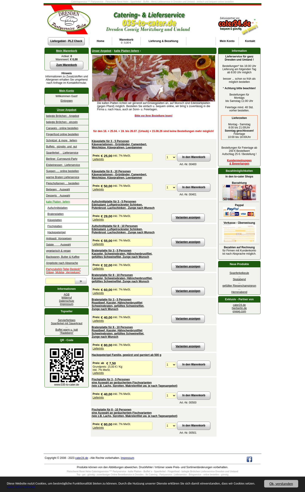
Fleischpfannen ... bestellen (62, 183)
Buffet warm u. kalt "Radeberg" (66, 331)
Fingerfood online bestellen (62, 134)
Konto (227, 41)
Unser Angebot (66, 109)
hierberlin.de (239, 308)
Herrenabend (239, 292)
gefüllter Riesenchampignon (239, 285)
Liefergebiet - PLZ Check (66, 41)
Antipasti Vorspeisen (58, 238)
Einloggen (67, 100)
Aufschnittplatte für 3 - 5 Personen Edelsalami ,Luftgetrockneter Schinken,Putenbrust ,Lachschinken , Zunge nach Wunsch (123, 204)
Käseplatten (54, 220)
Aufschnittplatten (57, 207)
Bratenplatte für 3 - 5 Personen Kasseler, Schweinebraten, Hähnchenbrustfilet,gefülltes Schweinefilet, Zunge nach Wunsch (122, 253)
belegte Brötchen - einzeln (62, 122)
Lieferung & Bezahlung (163, 41)
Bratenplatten (55, 214)
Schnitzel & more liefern (61, 140)
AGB (66, 294)
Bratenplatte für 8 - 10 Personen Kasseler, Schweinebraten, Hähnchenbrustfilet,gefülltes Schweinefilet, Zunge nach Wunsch (122, 278)
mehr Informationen (49, 487)
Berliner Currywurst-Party (61, 158)
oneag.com (239, 311)
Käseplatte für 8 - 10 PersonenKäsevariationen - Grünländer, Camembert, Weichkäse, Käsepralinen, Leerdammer (119, 174)
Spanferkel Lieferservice (62, 152)
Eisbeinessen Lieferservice (63, 165)
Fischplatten (54, 226)
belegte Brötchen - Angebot (62, 116)
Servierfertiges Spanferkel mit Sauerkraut (66, 322)
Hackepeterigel (56, 232)
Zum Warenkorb (66, 64)
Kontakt (250, 41)
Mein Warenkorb (66, 50)
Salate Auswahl (58, 244)
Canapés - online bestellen (62, 128)
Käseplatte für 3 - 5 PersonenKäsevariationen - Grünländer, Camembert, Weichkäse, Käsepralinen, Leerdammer (119, 144)
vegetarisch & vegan (58, 250)
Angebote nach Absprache (62, 263)
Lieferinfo (98, 159)
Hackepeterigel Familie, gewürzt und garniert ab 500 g (126, 355)
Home (100, 41)
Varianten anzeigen (188, 217)
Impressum (66, 304)
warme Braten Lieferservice (62, 177)
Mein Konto (66, 90)
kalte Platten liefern (58, 201)
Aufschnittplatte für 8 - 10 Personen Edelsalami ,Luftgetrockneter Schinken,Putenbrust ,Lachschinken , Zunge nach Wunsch (123, 229)
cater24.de (239, 305)
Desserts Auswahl (58, 195)
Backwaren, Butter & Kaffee (62, 256)
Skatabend (239, 279)
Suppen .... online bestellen (62, 171)
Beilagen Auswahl (58, 189)
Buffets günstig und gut (61, 146)
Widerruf (66, 297)
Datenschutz (66, 301)
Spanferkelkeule (239, 273)
